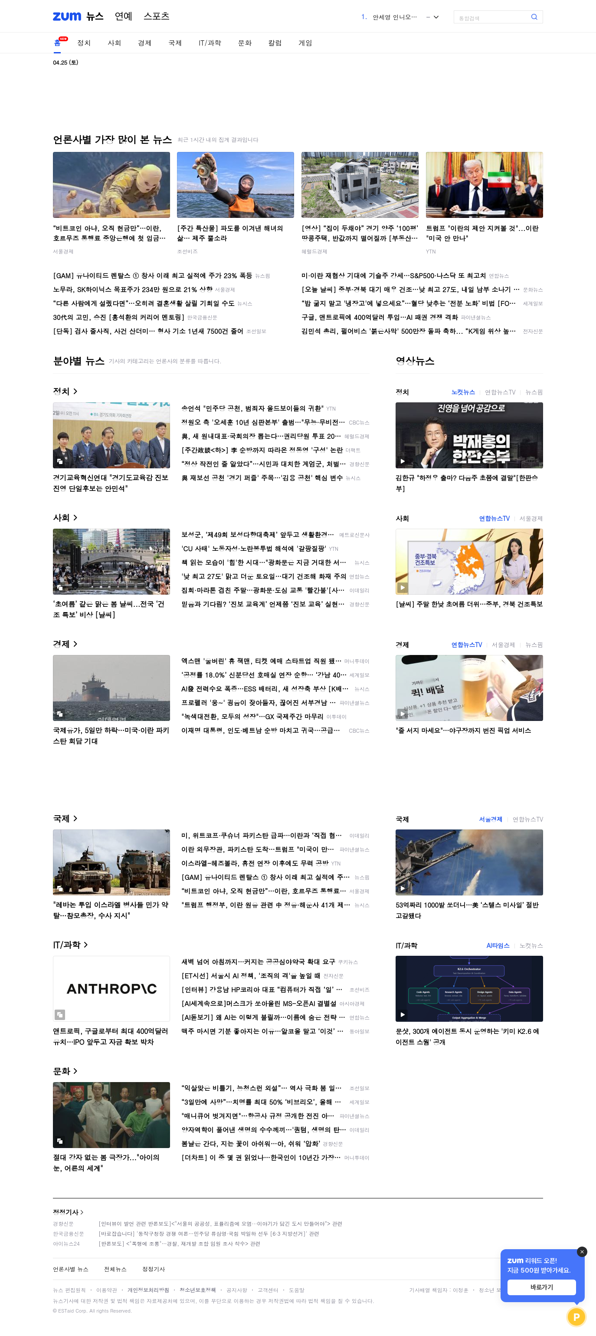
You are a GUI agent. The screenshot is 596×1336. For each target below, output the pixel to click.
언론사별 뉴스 (70, 1269)
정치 (84, 43)
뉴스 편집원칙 (69, 1289)
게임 (305, 43)
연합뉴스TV (500, 392)
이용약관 (106, 1289)
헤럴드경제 (314, 251)
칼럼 (275, 43)
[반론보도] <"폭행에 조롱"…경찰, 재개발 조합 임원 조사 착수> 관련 (179, 1243)
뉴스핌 (534, 392)
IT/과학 (210, 43)
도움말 (297, 1289)
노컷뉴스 (463, 392)
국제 (175, 43)
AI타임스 (498, 945)
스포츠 (157, 16)
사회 (114, 43)
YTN (431, 251)
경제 (145, 43)
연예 (123, 16)
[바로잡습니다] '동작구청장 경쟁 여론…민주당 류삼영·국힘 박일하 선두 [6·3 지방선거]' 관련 (208, 1233)
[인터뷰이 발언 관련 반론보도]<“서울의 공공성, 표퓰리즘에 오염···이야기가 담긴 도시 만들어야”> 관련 (220, 1223)
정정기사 (65, 1212)
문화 (245, 43)
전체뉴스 (115, 1269)
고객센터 (268, 1289)
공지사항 (236, 1289)
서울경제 (63, 251)
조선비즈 (187, 251)
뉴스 (95, 16)
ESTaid (66, 1310)
